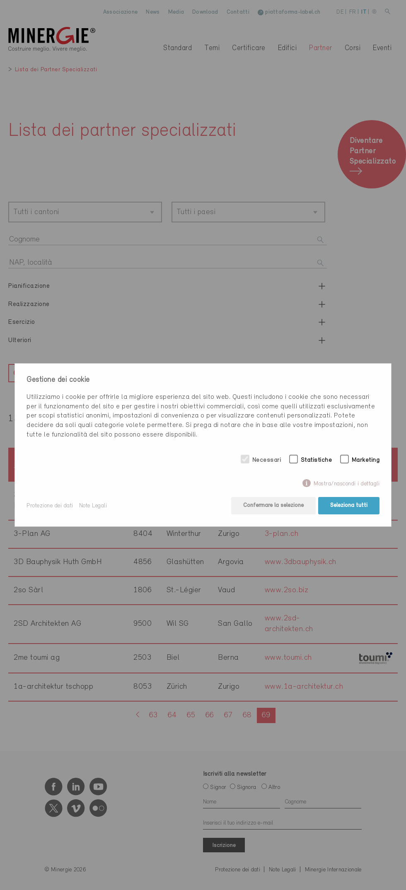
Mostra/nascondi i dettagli (346, 484)
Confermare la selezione (273, 506)
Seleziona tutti (348, 506)
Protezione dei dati (50, 506)
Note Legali (93, 506)
